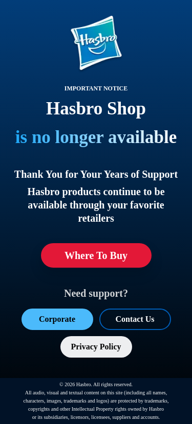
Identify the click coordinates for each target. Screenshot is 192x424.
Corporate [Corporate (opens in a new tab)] (57, 319)
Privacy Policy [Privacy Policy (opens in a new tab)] (96, 346)
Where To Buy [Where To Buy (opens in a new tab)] (96, 255)
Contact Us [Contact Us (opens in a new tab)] (135, 319)
